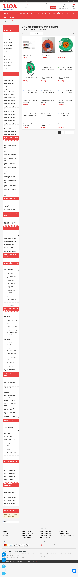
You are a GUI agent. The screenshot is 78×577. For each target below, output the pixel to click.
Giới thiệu (15, 13)
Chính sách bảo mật (27, 545)
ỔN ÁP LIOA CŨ (63, 545)
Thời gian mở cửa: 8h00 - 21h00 (10, 1)
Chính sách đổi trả (26, 549)
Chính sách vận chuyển (27, 547)
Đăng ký (67, 8)
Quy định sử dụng (26, 551)
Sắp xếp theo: (25, 33)
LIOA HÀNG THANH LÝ (64, 547)
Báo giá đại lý (22, 1)
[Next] (71, 132)
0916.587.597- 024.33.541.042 (16, 571)
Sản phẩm (22, 13)
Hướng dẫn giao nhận (45, 549)
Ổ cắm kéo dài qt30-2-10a (64, 54)
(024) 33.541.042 (59, 560)
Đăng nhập (61, 8)
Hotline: (68, 13)
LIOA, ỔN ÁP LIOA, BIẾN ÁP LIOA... (42, 4)
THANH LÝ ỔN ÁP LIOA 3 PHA (66, 549)
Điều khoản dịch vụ (45, 551)
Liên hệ (12, 17)
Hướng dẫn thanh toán (45, 547)
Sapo (36, 575)
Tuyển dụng (52, 13)
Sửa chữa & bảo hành (41, 13)
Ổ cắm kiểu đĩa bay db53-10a (65, 124)
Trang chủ (7, 13)
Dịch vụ (6, 17)
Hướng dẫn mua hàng (31, 1)
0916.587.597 (48, 560)
